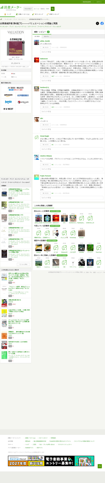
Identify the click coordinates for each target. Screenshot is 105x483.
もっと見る (23, 264)
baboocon (44, 59)
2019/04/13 (63, 124)
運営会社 (27, 441)
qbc (41, 118)
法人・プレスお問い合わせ (47, 444)
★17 (53, 76)
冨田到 (10, 343)
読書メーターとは (30, 438)
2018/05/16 (66, 144)
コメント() (55, 47)
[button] (52, 9)
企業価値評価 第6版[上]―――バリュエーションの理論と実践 (18, 190)
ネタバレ (46, 36)
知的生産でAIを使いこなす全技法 (17, 342)
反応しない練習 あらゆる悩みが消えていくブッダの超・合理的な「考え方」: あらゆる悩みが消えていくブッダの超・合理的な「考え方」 (18, 276)
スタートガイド (43, 438)
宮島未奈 (10, 301)
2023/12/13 (63, 47)
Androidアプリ (29, 447)
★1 (53, 144)
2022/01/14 (67, 76)
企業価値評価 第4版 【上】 (16, 202)
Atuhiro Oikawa (46, 156)
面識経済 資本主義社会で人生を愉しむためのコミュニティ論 (19, 332)
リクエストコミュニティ (65, 444)
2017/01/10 (66, 193)
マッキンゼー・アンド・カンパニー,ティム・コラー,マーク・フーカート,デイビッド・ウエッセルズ (19, 231)
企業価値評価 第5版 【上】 (16, 228)
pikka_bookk (45, 41)
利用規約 (53, 438)
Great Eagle (44, 136)
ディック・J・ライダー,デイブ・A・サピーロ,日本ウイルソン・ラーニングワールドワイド (19, 357)
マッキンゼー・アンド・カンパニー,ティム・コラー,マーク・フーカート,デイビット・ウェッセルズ (19, 256)
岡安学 (10, 325)
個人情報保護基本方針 (40, 441)
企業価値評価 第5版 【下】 (16, 239)
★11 (53, 107)
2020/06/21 (67, 107)
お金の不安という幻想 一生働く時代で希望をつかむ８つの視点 (19, 310)
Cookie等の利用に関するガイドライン (60, 441)
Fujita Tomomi (45, 176)
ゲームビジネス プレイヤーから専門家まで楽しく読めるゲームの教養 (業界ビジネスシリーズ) (18, 321)
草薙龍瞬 (10, 280)
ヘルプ (27, 444)
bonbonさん (44, 87)
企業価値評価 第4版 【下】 (16, 215)
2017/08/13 (66, 164)
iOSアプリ (40, 447)
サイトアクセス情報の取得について (84, 441)
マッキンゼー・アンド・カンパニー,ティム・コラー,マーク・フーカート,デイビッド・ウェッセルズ (30, 26)
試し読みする (15, 63)
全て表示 (37, 36)
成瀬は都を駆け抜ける (14, 300)
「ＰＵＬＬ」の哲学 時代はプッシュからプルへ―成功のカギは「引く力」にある (19, 288)
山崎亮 (10, 335)
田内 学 (10, 313)
